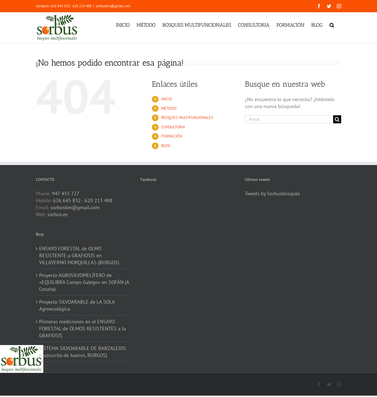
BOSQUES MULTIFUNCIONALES (187, 117)
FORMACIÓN (171, 136)
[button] (332, 24)
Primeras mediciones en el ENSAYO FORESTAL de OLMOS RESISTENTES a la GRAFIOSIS (82, 328)
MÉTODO (169, 108)
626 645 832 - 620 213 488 (82, 200)
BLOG (165, 145)
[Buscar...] (289, 119)
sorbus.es (57, 214)
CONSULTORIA (173, 126)
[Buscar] (337, 119)
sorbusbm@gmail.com (113, 6)
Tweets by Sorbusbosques (272, 193)
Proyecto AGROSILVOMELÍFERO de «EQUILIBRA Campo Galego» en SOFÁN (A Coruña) (84, 282)
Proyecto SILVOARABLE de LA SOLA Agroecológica (77, 305)
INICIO (166, 98)
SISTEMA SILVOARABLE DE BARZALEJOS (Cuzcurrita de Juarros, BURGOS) (82, 351)
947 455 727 (65, 193)
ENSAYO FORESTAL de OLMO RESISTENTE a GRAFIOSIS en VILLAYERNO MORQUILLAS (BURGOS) (79, 255)
